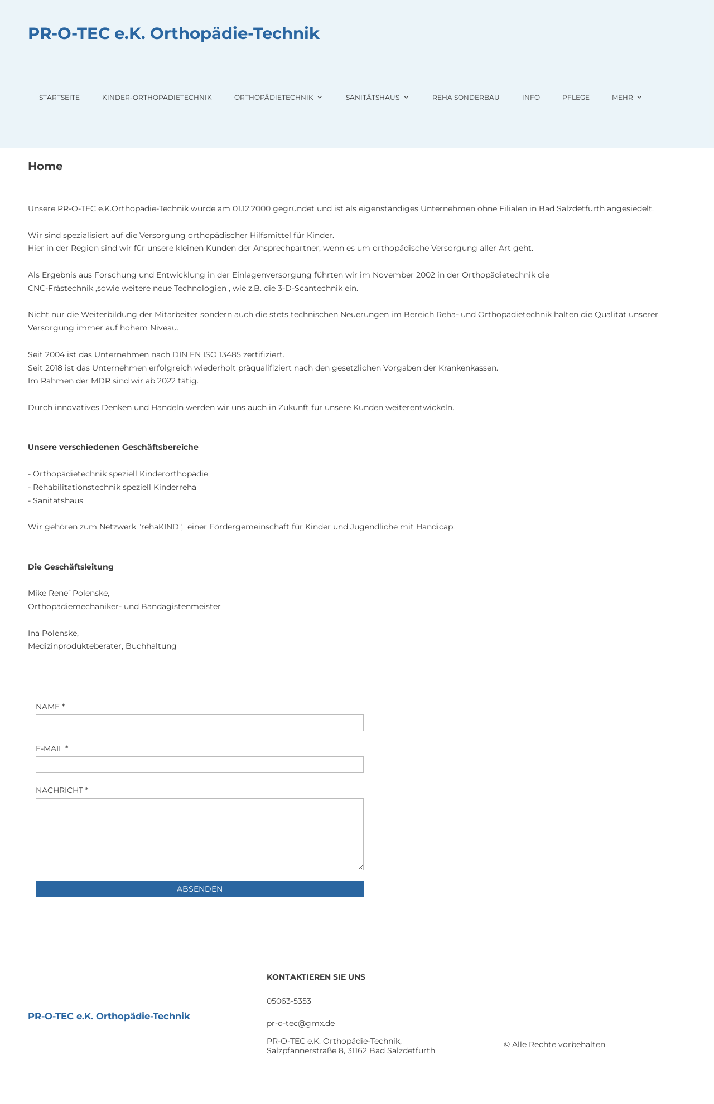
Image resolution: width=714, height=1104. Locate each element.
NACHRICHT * (62, 790)
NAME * (50, 707)
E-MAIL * (52, 748)
